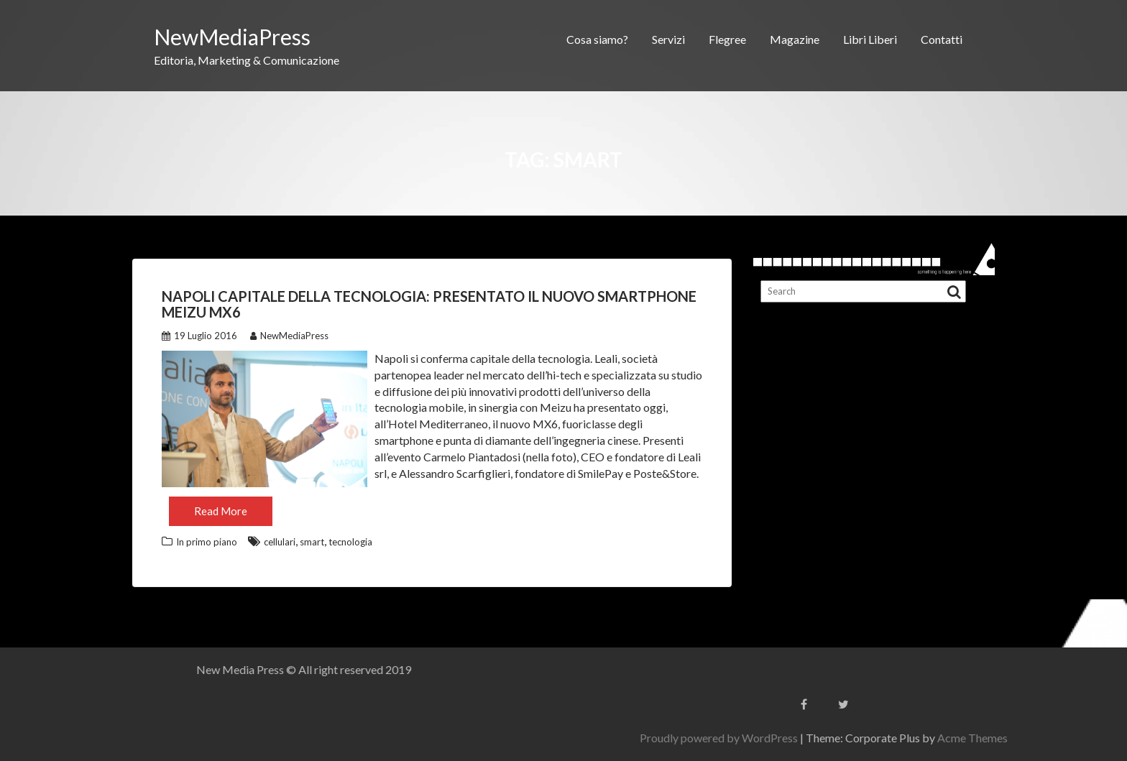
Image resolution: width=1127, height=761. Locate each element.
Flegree (727, 39)
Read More (220, 510)
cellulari (279, 542)
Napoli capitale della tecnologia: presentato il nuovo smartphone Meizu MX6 (429, 303)
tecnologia (350, 542)
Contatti (941, 39)
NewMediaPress (232, 37)
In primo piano (206, 542)
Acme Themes (1084, 737)
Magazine (794, 39)
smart (312, 542)
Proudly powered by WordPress (831, 737)
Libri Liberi (870, 39)
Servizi (668, 39)
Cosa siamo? (597, 39)
